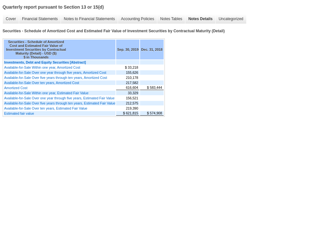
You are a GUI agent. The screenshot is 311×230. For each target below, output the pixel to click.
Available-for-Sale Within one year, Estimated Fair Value (46, 93)
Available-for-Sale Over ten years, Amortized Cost (41, 83)
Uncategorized (230, 19)
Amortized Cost (15, 88)
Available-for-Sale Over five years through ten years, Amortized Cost (55, 78)
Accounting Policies (137, 19)
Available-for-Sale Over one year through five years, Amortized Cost (55, 72)
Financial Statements (40, 19)
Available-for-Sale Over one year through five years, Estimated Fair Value (59, 98)
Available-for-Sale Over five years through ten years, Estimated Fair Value (59, 103)
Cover (11, 19)
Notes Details (200, 19)
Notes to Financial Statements (89, 19)
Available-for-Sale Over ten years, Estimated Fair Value (45, 108)
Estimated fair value (19, 113)
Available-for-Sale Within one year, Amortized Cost (42, 67)
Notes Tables (171, 19)
